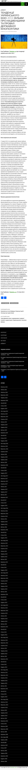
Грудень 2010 (4, 696)
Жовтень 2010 (4, 702)
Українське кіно (14, 303)
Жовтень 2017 (4, 478)
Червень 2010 (4, 713)
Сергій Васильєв (12, 31)
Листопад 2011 (4, 669)
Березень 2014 (4, 594)
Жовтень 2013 (4, 607)
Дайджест (3, 10)
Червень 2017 (4, 489)
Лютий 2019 (3, 435)
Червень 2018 (4, 457)
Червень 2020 (4, 397)
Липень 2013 (4, 616)
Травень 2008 (4, 739)
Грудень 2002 (4, 758)
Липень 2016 (4, 519)
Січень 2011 (4, 694)
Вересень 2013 (4, 610)
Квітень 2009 (4, 731)
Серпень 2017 (4, 484)
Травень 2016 (4, 524)
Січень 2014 (4, 599)
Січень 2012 (4, 664)
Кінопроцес (4, 335)
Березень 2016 (4, 529)
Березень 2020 (4, 400)
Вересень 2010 (4, 704)
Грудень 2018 (4, 440)
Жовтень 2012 (4, 640)
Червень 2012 (4, 651)
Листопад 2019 (4, 411)
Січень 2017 (4, 502)
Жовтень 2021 (4, 387)
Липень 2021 (4, 389)
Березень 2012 (4, 659)
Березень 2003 (4, 756)
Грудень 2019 (4, 408)
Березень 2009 (4, 734)
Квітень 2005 (4, 750)
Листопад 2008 (4, 737)
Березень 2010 (4, 721)
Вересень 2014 (4, 578)
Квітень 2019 (4, 430)
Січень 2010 (4, 723)
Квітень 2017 (4, 494)
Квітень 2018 (4, 462)
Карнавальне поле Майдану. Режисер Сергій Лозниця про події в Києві (14, 311)
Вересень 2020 (4, 395)
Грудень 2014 (4, 570)
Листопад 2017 (4, 475)
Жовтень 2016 (4, 510)
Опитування (4, 337)
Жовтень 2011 (4, 672)
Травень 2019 (4, 427)
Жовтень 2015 (4, 543)
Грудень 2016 (4, 505)
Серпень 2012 (4, 645)
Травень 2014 (4, 589)
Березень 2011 (4, 688)
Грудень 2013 (4, 602)
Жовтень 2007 (4, 745)
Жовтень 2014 (4, 575)
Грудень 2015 (4, 537)
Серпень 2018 (4, 451)
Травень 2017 (4, 492)
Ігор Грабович (5, 303)
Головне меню (26, 4)
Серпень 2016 (4, 516)
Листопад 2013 (4, 605)
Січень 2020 (4, 405)
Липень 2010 (4, 710)
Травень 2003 (4, 753)
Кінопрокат (3, 332)
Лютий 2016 (3, 532)
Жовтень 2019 (4, 414)
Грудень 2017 (4, 473)
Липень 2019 (4, 422)
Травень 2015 (4, 556)
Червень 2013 (4, 618)
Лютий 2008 (3, 742)
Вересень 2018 (4, 449)
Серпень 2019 (4, 419)
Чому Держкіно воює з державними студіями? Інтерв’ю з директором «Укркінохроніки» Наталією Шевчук (14, 319)
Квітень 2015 (4, 559)
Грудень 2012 (4, 634)
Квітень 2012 (4, 656)
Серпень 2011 (4, 677)
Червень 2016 (4, 521)
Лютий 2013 (3, 629)
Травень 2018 (4, 459)
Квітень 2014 (4, 591)
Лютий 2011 (3, 691)
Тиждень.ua (12, 51)
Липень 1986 (4, 761)
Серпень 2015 (4, 548)
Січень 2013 (4, 632)
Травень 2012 (4, 653)
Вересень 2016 (4, 513)
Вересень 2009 (4, 729)
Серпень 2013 (4, 613)
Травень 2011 (4, 683)
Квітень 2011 (4, 686)
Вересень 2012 (4, 642)
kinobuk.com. (13, 767)
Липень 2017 (4, 486)
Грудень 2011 (4, 667)
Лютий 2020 (3, 403)
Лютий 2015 (3, 564)
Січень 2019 (4, 438)
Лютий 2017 (3, 500)
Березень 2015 (4, 562)
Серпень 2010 (4, 707)
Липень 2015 (4, 551)
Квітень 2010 (4, 718)
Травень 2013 (4, 621)
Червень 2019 (4, 424)
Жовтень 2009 (4, 726)
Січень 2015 (4, 567)
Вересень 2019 (4, 416)
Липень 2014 (4, 583)
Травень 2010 (4, 715)
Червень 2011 (4, 680)
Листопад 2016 (4, 508)
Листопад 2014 (4, 572)
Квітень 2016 (4, 527)
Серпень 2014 (4, 581)
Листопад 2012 (4, 637)
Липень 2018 (4, 454)
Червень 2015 (4, 554)
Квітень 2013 (4, 624)
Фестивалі (3, 340)
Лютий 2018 (3, 467)
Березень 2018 (4, 465)
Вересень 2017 (4, 481)
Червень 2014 (4, 586)
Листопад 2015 (4, 540)
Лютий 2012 (3, 661)
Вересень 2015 (4, 546)
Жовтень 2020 (4, 392)
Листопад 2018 (4, 443)
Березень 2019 (4, 432)
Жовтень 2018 (4, 446)
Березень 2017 (4, 497)
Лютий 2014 (3, 597)
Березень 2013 (4, 626)
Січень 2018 (4, 470)
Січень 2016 (4, 535)
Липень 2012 (4, 648)
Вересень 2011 (4, 675)
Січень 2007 (4, 748)
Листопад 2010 (4, 699)
